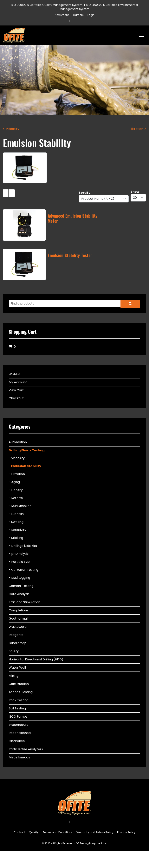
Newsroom (62, 15)
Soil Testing (17, 708)
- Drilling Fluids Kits (23, 546)
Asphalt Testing (21, 692)
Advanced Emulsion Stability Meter (72, 218)
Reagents (16, 635)
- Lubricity (16, 514)
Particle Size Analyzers (26, 749)
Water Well (17, 667)
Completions (18, 610)
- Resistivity (17, 530)
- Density (16, 490)
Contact (19, 832)
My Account (18, 382)
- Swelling (16, 522)
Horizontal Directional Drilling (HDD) (36, 659)
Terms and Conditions (57, 832)
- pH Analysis (19, 554)
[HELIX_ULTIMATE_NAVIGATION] (141, 35)
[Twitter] (74, 20)
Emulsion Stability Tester (70, 255)
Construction (19, 684)
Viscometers (18, 724)
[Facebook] (69, 20)
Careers (78, 15)
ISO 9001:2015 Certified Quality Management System (46, 5)
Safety (14, 651)
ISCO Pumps (18, 716)
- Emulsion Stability (25, 466)
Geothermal (18, 618)
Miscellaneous (19, 757)
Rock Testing (18, 700)
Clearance (17, 741)
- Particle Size (19, 561)
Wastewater (18, 626)
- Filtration (17, 474)
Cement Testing (21, 586)
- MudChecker (20, 506)
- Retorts (16, 498)
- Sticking (16, 538)
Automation (18, 442)
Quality (34, 832)
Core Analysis (19, 594)
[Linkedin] (79, 20)
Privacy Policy (126, 832)
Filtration (136, 129)
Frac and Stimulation (24, 602)
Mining (13, 675)
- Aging (14, 482)
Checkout (16, 398)
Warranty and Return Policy (94, 832)
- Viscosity (17, 458)
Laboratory (17, 643)
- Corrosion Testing (23, 569)
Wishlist (14, 374)
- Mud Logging (19, 577)
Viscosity (12, 129)
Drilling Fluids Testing (27, 450)
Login (90, 15)
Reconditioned (20, 733)
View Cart (16, 390)
